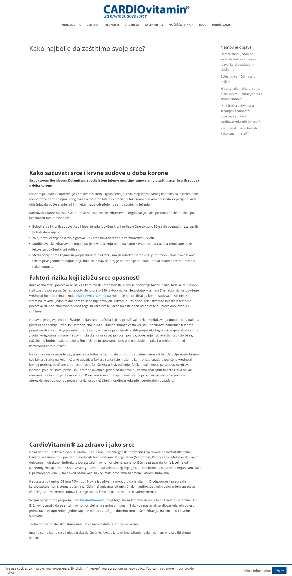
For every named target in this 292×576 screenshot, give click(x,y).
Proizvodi (68, 25)
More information (257, 570)
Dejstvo (92, 25)
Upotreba (132, 25)
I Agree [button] (279, 570)
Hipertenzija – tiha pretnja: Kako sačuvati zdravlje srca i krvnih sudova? (241, 93)
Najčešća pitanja (181, 25)
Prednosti (111, 25)
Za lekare (152, 25)
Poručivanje (221, 25)
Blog (202, 25)
